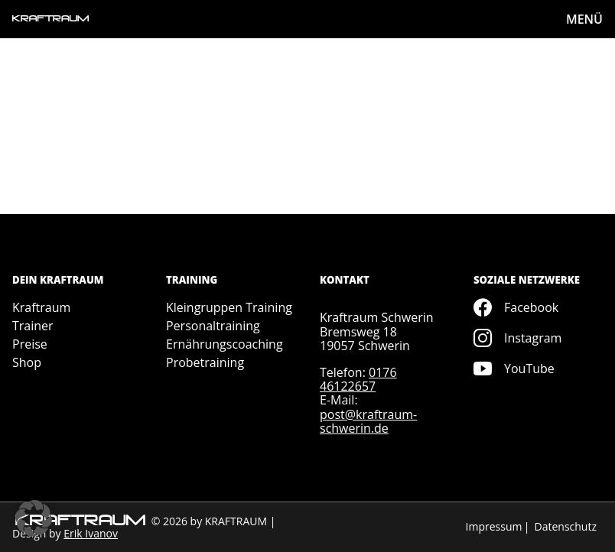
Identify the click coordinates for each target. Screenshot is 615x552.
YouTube (514, 368)
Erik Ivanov (90, 533)
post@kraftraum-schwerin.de (368, 421)
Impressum (494, 526)
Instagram (517, 338)
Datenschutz (566, 526)
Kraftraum (41, 307)
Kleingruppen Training (229, 307)
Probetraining (205, 362)
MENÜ (584, 19)
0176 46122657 (358, 379)
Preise (29, 344)
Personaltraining (213, 325)
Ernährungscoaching (224, 344)
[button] (33, 518)
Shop (26, 362)
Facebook (515, 307)
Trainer (33, 325)
